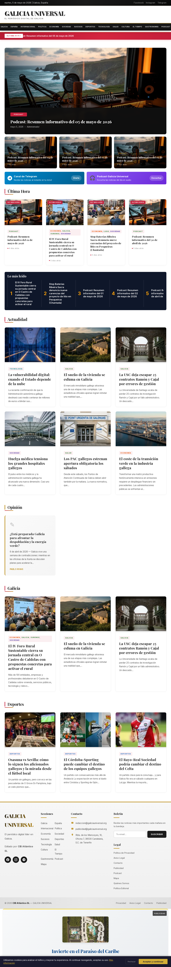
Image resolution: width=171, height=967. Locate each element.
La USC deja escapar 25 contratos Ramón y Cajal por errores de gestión (139, 379)
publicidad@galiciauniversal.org (91, 829)
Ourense (55, 234)
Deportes (90, 27)
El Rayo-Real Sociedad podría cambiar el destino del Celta (140, 764)
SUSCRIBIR (157, 834)
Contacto (118, 863)
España (14, 27)
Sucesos (78, 27)
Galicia (66, 231)
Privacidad (121, 903)
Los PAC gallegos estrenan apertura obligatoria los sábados (85, 463)
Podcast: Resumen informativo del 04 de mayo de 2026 (30, 159)
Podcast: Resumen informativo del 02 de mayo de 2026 (139, 159)
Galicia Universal (35, 13)
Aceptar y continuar (153, 961)
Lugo (106, 231)
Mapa (43, 864)
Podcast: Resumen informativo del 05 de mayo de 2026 (47, 35)
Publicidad (119, 868)
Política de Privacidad (124, 853)
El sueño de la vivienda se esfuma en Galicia (84, 377)
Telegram (162, 3)
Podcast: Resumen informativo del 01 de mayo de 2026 (20, 240)
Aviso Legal (119, 858)
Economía (54, 27)
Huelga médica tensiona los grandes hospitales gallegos (28, 463)
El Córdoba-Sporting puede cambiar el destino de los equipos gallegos (84, 764)
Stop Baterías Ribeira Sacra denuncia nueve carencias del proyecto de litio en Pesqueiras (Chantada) (105, 243)
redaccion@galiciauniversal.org (91, 823)
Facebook (138, 3)
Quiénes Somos (121, 883)
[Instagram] (16, 860)
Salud (116, 27)
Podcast (19, 114)
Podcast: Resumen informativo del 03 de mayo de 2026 (85, 159)
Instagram (150, 3)
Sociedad (66, 27)
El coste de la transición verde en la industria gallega (138, 463)
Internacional (28, 27)
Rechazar (132, 962)
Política (42, 27)
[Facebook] (8, 860)
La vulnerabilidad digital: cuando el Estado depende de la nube (29, 379)
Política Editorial (121, 889)
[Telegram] (24, 860)
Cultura (126, 27)
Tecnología (104, 27)
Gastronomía (151, 27)
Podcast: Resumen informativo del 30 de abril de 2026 (144, 240)
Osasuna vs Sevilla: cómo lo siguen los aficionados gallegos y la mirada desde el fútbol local (29, 767)
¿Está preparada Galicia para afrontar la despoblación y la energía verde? (28, 540)
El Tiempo (137, 27)
